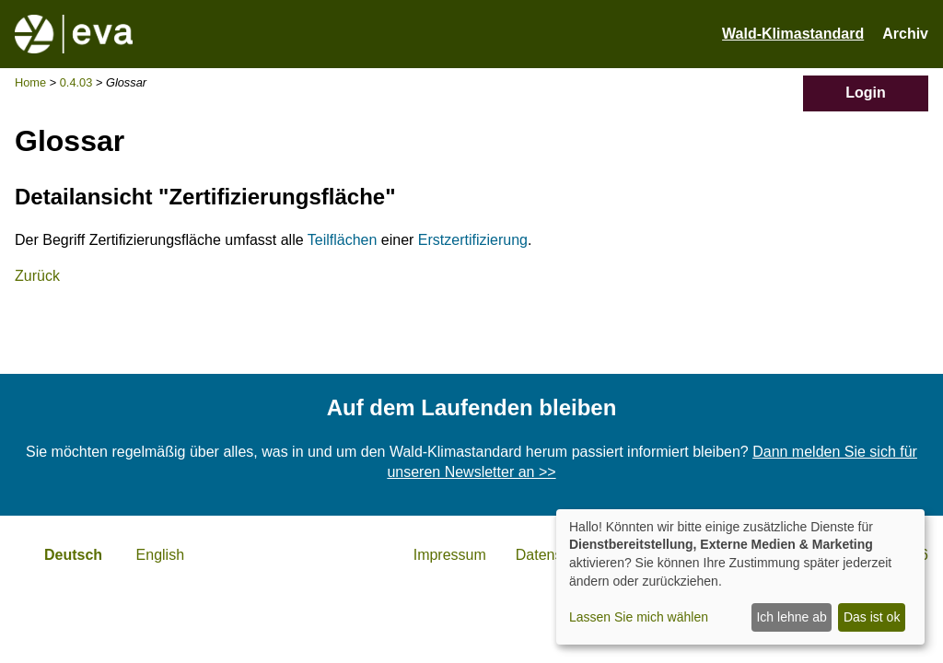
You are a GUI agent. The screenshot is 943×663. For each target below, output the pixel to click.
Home (30, 82)
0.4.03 (76, 82)
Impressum (449, 555)
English (160, 555)
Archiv (905, 33)
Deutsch (73, 555)
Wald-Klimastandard (793, 33)
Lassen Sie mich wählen (638, 617)
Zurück (37, 276)
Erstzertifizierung (473, 240)
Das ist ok (872, 617)
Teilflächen (343, 240)
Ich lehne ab (791, 617)
